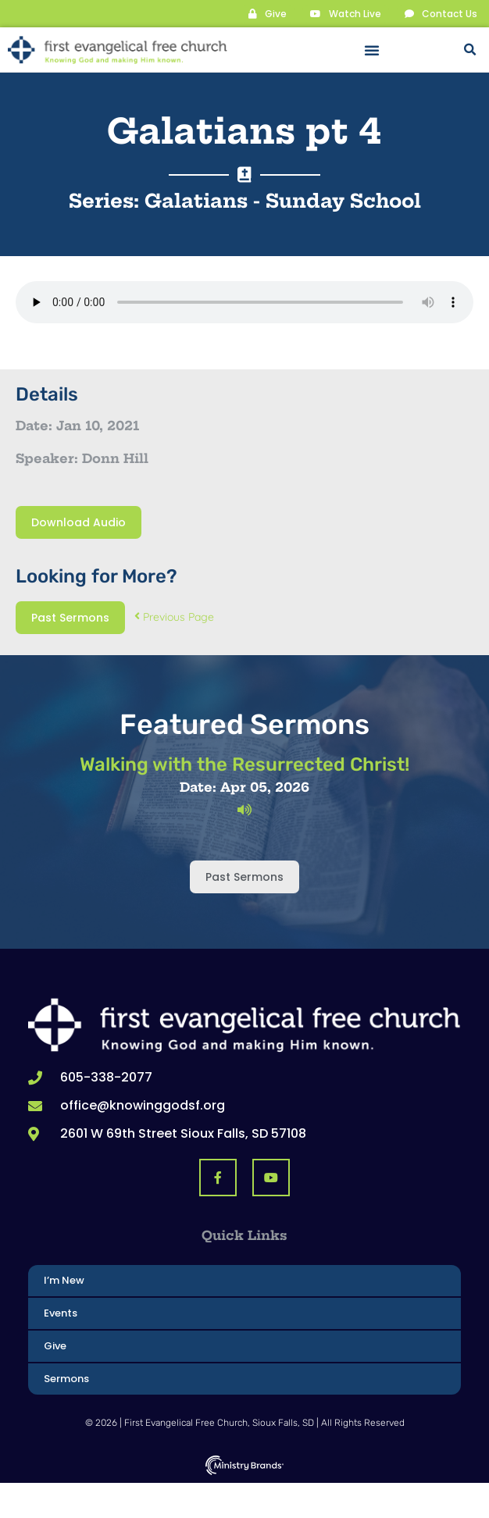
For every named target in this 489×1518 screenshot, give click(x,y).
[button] (372, 50)
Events (60, 1313)
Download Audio (78, 522)
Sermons (66, 1378)
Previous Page (174, 617)
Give (55, 1345)
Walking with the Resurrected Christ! (244, 764)
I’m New (64, 1280)
